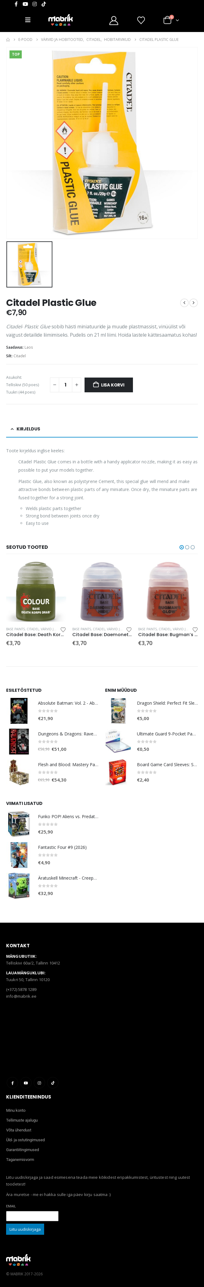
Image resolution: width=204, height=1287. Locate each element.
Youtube (26, 1082)
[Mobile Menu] (30, 20)
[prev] (184, 303)
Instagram (39, 1082)
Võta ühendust (18, 1130)
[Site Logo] (60, 20)
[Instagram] (35, 4)
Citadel (19, 355)
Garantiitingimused (22, 1149)
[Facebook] (16, 4)
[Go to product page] (36, 591)
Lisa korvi (112, 385)
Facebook (12, 1082)
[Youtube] (25, 4)
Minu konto (15, 1110)
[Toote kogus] (65, 385)
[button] (181, 547)
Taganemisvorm (20, 1159)
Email (11, 1206)
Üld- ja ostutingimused (25, 1140)
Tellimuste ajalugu (22, 1120)
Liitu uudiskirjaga (25, 1229)
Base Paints (15, 629)
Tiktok (53, 1082)
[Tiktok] (44, 4)
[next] (193, 303)
